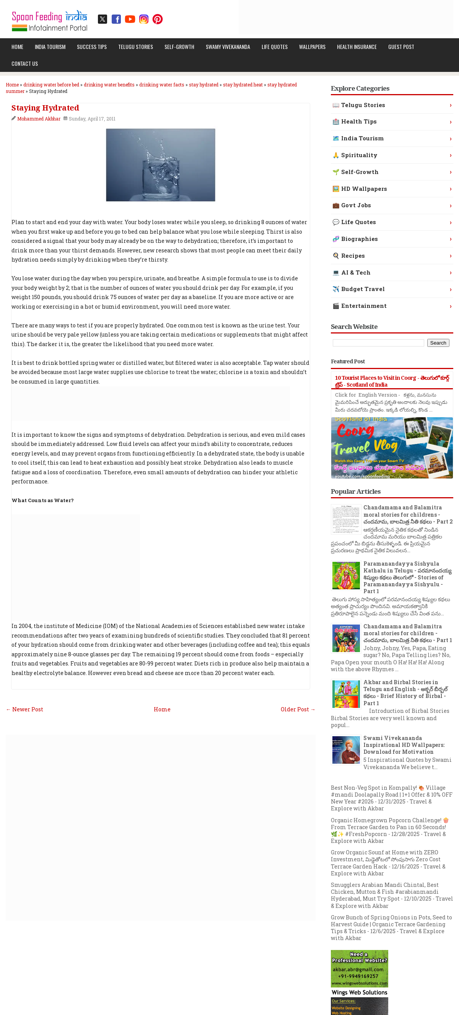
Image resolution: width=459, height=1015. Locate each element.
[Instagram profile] (144, 19)
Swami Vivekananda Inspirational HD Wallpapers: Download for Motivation (403, 744)
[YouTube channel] (130, 19)
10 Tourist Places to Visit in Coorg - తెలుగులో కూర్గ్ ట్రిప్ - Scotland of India (392, 381)
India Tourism (50, 46)
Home (17, 46)
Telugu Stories (135, 46)
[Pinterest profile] (157, 19)
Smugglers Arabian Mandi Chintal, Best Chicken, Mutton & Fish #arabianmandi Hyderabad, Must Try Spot (385, 891)
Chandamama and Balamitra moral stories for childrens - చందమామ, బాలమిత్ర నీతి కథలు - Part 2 (408, 514)
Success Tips (92, 46)
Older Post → (298, 709)
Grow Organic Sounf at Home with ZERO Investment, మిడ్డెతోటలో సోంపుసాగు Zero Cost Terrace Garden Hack (386, 859)
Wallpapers (312, 46)
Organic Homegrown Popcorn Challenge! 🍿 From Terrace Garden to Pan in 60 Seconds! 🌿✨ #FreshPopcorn (390, 827)
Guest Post (401, 46)
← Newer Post (24, 709)
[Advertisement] (314, 17)
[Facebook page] (116, 19)
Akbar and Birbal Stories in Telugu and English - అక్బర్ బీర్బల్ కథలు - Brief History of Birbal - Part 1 (405, 692)
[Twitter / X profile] (102, 19)
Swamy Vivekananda (228, 46)
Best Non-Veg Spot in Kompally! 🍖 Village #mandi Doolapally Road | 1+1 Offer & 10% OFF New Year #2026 (391, 794)
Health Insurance (357, 46)
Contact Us (24, 63)
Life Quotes (275, 46)
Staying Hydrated (45, 107)
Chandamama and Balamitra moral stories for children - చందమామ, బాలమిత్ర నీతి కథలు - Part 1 (407, 633)
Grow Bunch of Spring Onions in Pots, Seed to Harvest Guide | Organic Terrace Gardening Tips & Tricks (391, 924)
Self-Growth (179, 46)
